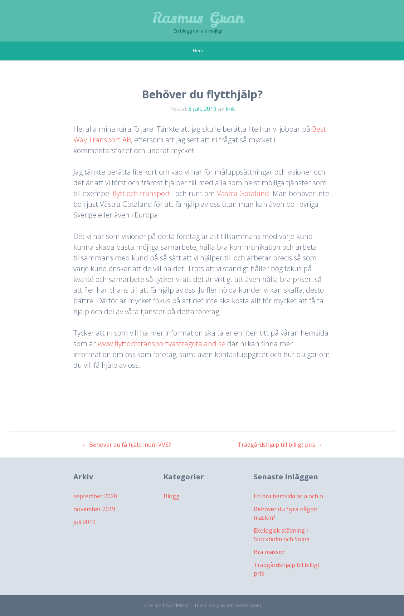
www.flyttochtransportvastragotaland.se (161, 343)
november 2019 (94, 509)
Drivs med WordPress (166, 605)
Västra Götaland (243, 193)
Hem (198, 50)
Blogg (172, 496)
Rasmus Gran (198, 18)
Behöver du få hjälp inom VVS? (126, 445)
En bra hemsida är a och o (288, 496)
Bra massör (269, 552)
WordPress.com (244, 605)
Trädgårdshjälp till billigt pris (280, 445)
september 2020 (95, 496)
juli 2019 (84, 522)
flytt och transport (141, 193)
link (230, 109)
